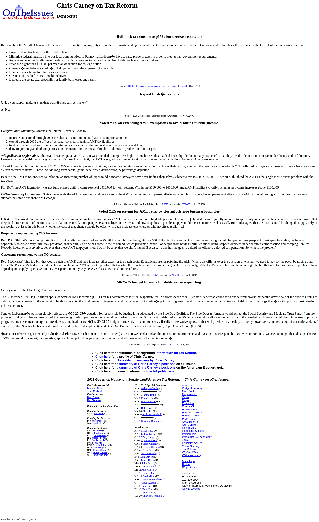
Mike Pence (98, 421)
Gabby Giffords (149, 388)
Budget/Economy (192, 388)
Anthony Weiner (150, 404)
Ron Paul (147, 492)
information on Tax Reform (176, 353)
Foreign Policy (190, 415)
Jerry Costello (148, 453)
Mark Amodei (148, 401)
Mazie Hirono (98, 438)
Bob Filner (99, 413)
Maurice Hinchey (151, 479)
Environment (189, 409)
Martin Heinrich (100, 450)
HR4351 (154, 275)
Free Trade (188, 418)
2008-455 (186, 204)
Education (188, 403)
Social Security (191, 446)
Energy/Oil (188, 406)
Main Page (188, 461)
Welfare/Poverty (191, 455)
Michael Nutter (95, 388)
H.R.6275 (164, 204)
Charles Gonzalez (152, 495)
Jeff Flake (97, 430)
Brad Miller (149, 476)
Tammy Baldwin (100, 455)
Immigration (189, 433)
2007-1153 (176, 275)
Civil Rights (188, 391)
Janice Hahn (149, 394)
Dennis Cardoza (151, 446)
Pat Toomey (94, 400)
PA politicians (190, 467)
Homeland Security (193, 430)
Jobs (185, 439)
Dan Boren (147, 485)
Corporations (189, 394)
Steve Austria (148, 482)
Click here (103, 356)
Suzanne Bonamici (151, 420)
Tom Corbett (94, 391)
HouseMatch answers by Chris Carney (145, 360)
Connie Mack (100, 435)
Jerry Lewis (149, 450)
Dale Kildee (147, 469)
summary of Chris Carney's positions (147, 364)
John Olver (148, 463)
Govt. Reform (190, 421)
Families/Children (192, 412)
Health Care (189, 427)
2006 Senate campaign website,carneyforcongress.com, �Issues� (157, 86)
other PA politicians (159, 371)
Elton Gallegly (150, 443)
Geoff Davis (147, 459)
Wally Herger (148, 437)
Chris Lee (147, 411)
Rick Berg (98, 447)
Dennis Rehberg (101, 445)
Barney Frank (149, 466)
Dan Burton (146, 456)
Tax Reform (189, 449)
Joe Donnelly (98, 440)
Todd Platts (148, 489)
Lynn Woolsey (149, 440)
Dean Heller (147, 398)
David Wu (146, 417)
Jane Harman (150, 391)
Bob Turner (147, 407)
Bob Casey (93, 397)
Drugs (185, 400)
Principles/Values (192, 443)
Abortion (187, 385)
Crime (185, 397)
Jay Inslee (98, 423)
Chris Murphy (99, 433)
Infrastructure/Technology (197, 436)
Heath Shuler (149, 472)
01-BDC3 (171, 345)
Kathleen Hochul (151, 414)
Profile (186, 464)
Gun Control (189, 424)
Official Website (191, 488)
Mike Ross (147, 430)
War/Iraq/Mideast (192, 452)
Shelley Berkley (100, 452)
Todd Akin (98, 442)
